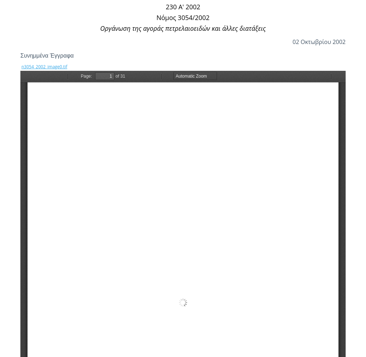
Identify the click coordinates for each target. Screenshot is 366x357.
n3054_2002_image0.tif (44, 67)
